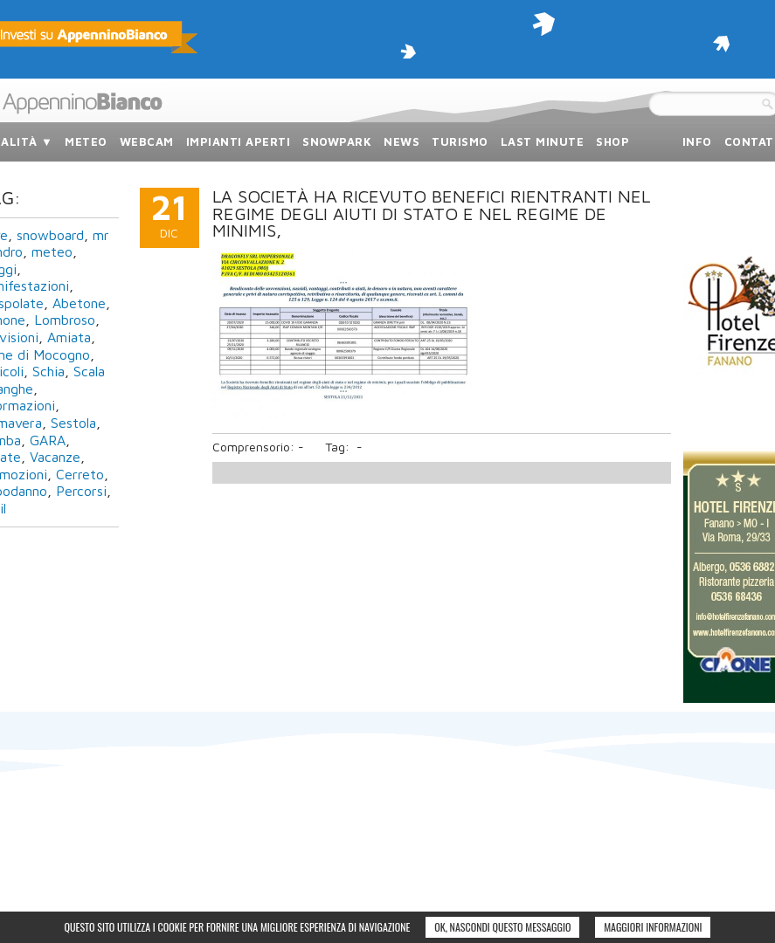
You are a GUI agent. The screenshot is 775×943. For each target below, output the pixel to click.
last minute (543, 141)
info (697, 141)
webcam (147, 141)
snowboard (50, 235)
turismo (460, 141)
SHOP (612, 141)
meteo (86, 141)
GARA (48, 440)
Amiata (69, 337)
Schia (48, 371)
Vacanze (55, 457)
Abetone (79, 303)
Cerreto (80, 474)
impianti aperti (238, 141)
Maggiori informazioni (653, 926)
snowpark (336, 141)
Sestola (73, 422)
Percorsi (81, 491)
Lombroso (64, 319)
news (401, 141)
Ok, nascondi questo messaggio (502, 926)
